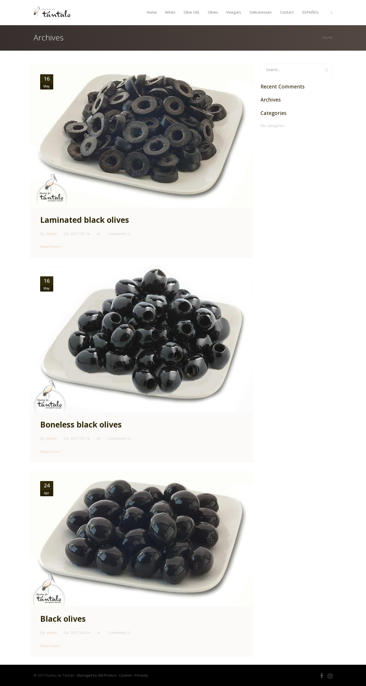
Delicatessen (261, 12)
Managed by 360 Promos (96, 675)
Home (151, 12)
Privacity (141, 675)
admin (52, 233)
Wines (170, 12)
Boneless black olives (81, 424)
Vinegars (233, 12)
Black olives (63, 618)
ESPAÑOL (310, 12)
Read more (49, 246)
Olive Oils (191, 12)
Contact (287, 12)
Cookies (125, 675)
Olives (213, 12)
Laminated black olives (84, 219)
